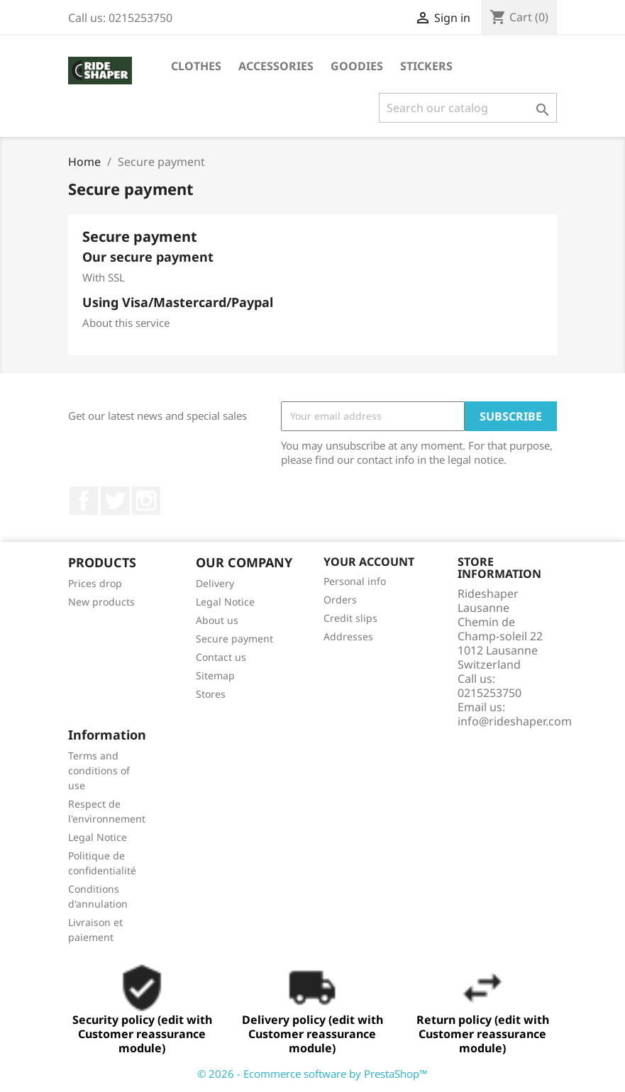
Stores (211, 694)
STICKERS (426, 66)
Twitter (115, 500)
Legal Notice (225, 601)
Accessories (276, 66)
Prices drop (95, 583)
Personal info (354, 581)
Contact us (221, 657)
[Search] (468, 108)
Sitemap (215, 675)
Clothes (196, 66)
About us (217, 620)
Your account (368, 561)
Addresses (348, 636)
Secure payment (234, 638)
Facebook (84, 500)
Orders (340, 599)
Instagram (146, 500)
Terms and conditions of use (99, 770)
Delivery (215, 583)
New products (101, 601)
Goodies (357, 66)
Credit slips (350, 618)
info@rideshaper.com (515, 721)
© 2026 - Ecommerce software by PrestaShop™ (312, 1073)
